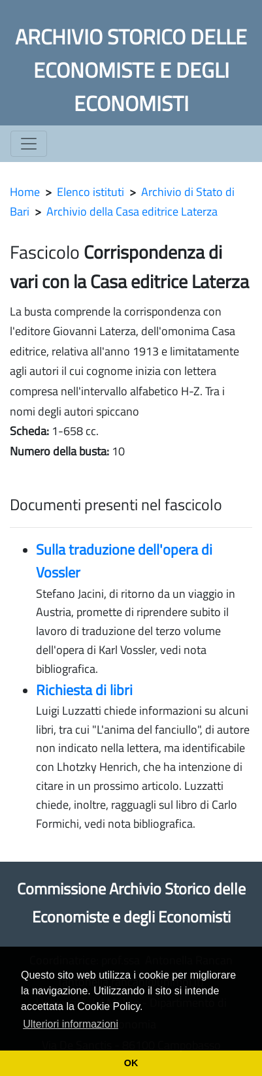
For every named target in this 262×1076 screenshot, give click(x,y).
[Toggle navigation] (28, 144)
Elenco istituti (90, 192)
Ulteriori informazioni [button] (70, 1024)
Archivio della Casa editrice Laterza (132, 211)
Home (25, 192)
